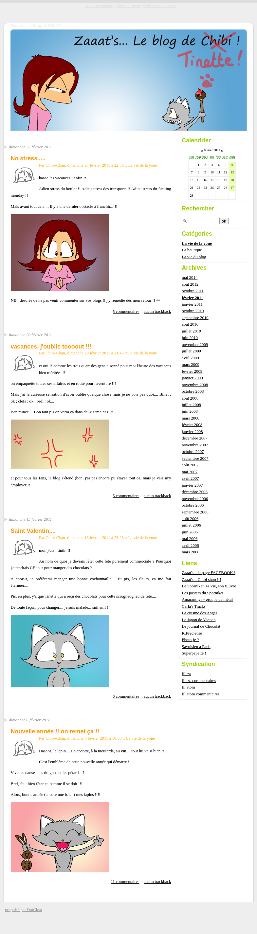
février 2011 (192, 298)
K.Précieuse (192, 633)
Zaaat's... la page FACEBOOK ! (208, 572)
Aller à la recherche (159, 5)
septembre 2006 (195, 512)
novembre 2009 (195, 344)
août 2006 (190, 518)
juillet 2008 (191, 405)
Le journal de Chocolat (201, 626)
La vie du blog (194, 257)
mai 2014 (189, 277)
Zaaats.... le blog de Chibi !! (36, 26)
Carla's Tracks (193, 606)
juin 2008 (190, 411)
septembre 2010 (195, 317)
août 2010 (190, 324)
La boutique (192, 250)
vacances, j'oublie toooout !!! (51, 346)
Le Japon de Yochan (198, 620)
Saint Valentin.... (33, 531)
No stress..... (28, 158)
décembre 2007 (195, 438)
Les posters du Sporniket (202, 593)
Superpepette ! (194, 653)
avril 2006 (190, 545)
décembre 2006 (195, 492)
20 (232, 180)
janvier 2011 (192, 304)
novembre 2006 (195, 498)
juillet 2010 (191, 331)
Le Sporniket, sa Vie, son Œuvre (209, 586)
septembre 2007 (195, 458)
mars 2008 (190, 418)
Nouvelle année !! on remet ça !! (55, 731)
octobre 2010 (193, 311)
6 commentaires (126, 696)
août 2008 (190, 398)
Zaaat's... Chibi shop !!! (201, 579)
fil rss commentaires (199, 680)
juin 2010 (190, 337)
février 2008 (192, 424)
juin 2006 (190, 532)
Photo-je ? (190, 640)
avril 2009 (190, 358)
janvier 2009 (192, 378)
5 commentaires (126, 311)
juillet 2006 (191, 525)
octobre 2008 (193, 391)
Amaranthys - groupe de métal (207, 599)
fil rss (186, 674)
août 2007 (190, 465)
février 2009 (192, 371)
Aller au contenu (99, 5)
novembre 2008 (195, 385)
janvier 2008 (192, 431)
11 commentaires (125, 881)
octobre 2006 (193, 505)
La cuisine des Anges (199, 613)
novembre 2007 (195, 445)
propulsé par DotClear (23, 909)
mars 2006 (190, 552)
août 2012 (190, 284)
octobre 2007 (193, 451)
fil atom (188, 687)
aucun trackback (157, 311)
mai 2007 (189, 472)
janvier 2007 (192, 485)
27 (232, 187)
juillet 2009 (191, 351)
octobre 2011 (193, 291)
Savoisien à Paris (196, 646)
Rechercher (198, 208)
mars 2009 (190, 364)
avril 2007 (190, 478)
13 (232, 172)
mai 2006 (189, 538)
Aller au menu (128, 5)
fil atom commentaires (200, 694)
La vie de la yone (142, 165)
